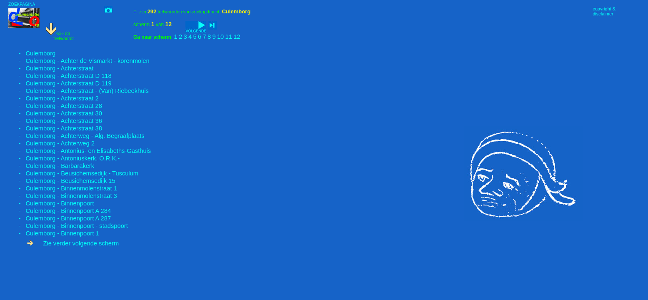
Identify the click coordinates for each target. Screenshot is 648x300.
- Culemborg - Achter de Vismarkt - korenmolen (79, 61)
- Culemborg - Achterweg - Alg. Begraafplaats (76, 135)
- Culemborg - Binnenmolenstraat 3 (62, 195)
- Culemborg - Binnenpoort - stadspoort (68, 225)
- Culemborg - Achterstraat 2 (53, 98)
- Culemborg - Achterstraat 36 (55, 121)
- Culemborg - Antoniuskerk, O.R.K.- (64, 158)
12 (236, 36)
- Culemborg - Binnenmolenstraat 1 (62, 188)
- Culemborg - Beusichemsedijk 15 (61, 181)
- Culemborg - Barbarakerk (51, 165)
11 (228, 36)
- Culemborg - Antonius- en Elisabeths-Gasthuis (79, 151)
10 (220, 36)
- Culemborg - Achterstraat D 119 (60, 83)
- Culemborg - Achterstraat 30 (55, 113)
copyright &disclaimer (604, 11)
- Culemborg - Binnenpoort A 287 (59, 218)
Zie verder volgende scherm (73, 243)
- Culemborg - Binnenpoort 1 (53, 233)
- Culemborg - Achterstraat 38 (55, 128)
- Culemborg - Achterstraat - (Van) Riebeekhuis (78, 91)
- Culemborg (31, 53)
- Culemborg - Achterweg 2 (51, 143)
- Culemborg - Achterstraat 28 (55, 105)
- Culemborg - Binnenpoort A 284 (59, 211)
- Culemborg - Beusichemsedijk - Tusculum (73, 173)
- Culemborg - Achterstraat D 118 (60, 75)
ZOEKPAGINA (21, 4)
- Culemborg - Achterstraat (50, 68)
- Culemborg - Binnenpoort (51, 203)
